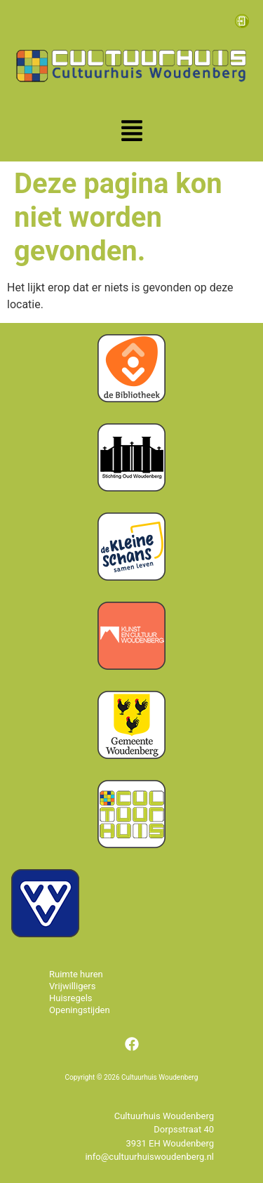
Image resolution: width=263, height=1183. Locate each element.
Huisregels (71, 998)
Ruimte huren (76, 974)
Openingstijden (79, 1010)
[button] (132, 132)
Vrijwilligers (72, 986)
